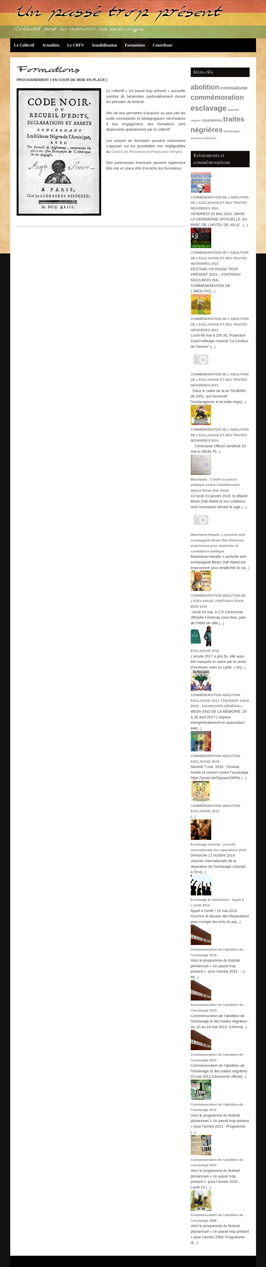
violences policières (204, 138)
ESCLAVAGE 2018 (205, 651)
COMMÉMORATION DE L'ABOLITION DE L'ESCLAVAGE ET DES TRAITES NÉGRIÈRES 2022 (220, 324)
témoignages (232, 131)
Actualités (50, 45)
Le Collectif (24, 45)
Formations (135, 45)
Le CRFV (75, 45)
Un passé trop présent (118, 14)
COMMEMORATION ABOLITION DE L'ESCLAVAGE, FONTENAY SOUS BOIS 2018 (218, 601)
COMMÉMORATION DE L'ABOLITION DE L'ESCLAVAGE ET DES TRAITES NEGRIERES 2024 (220, 202)
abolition (205, 87)
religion (195, 120)
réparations (211, 120)
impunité (233, 109)
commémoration (217, 97)
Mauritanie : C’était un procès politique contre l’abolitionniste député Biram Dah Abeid (215, 484)
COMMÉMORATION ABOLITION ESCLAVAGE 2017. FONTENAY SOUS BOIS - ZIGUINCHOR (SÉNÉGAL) (220, 700)
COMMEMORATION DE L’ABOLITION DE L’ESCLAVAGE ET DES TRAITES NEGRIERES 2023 (220, 258)
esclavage (209, 108)
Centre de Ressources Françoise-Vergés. (147, 152)
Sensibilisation (104, 45)
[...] (245, 225)
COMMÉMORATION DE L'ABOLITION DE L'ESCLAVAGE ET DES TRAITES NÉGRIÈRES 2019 (220, 435)
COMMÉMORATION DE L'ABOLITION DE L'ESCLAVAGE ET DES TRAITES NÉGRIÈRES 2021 (220, 379)
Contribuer (163, 45)
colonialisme (233, 88)
